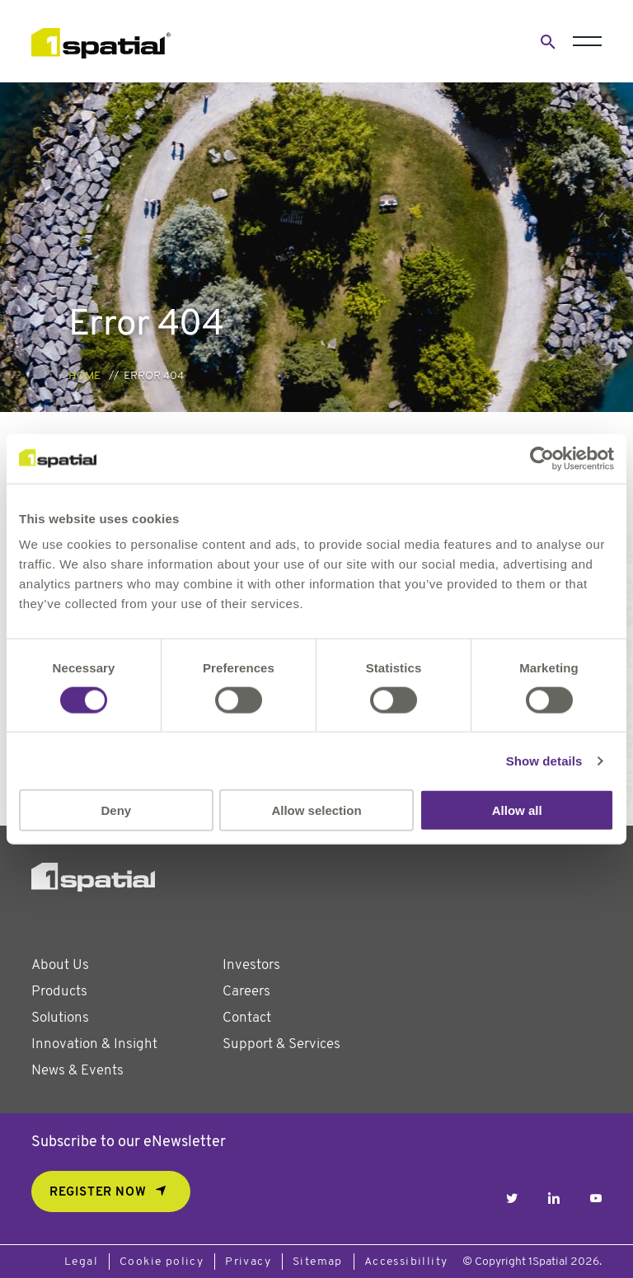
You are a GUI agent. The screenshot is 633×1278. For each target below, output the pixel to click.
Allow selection (316, 810)
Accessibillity (406, 1262)
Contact (247, 1018)
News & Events (77, 1071)
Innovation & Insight (94, 1044)
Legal (81, 1262)
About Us (60, 965)
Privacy (248, 1262)
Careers (246, 992)
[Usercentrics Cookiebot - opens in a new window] (542, 458)
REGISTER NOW (97, 1193)
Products (59, 992)
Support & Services (281, 1044)
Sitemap (318, 1262)
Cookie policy (162, 1262)
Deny (116, 810)
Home (84, 376)
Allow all (517, 810)
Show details (544, 760)
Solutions (60, 1018)
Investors (251, 965)
